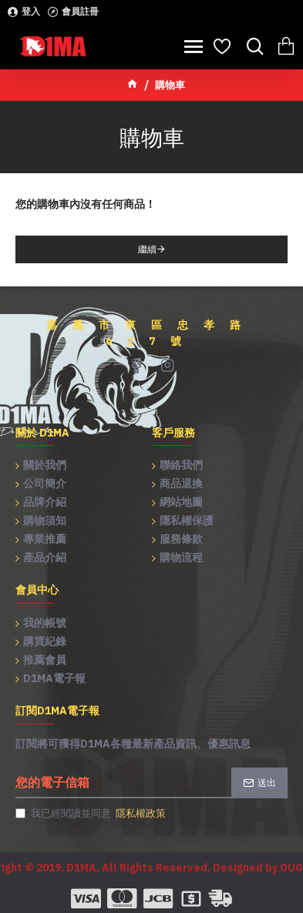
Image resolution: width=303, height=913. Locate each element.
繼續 (147, 249)
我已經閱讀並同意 (91, 813)
